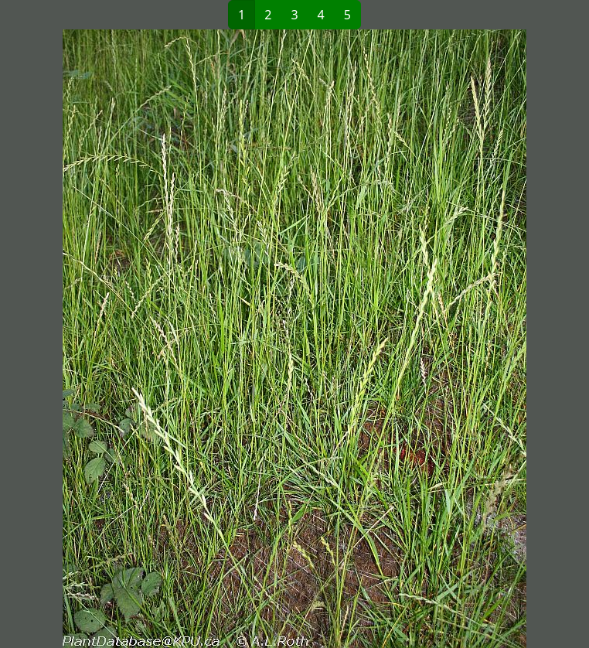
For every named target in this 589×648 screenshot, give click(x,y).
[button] (151, 338)
